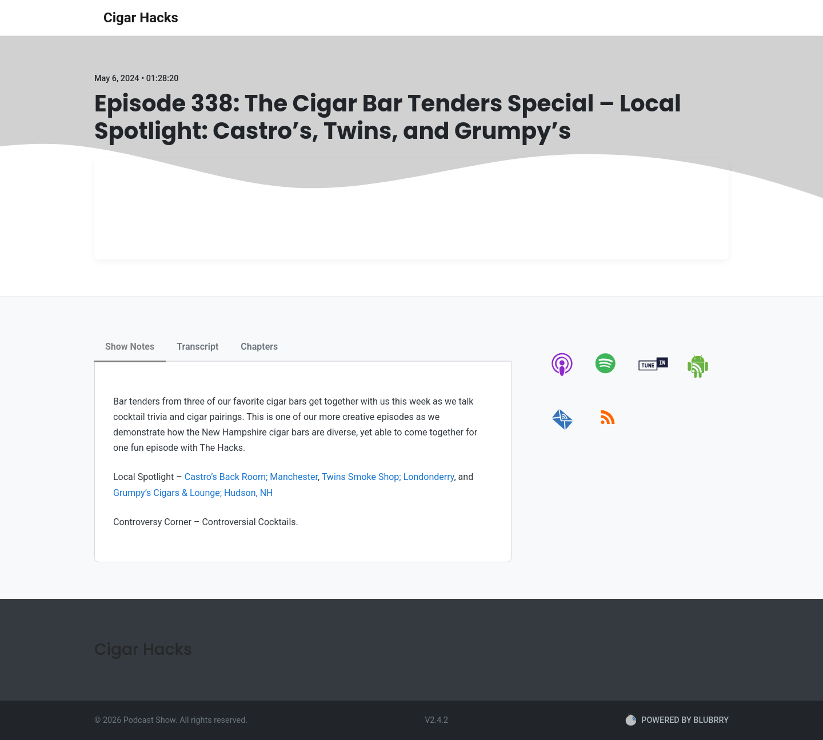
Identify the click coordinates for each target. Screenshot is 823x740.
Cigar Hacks (140, 18)
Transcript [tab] (197, 346)
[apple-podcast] (562, 375)
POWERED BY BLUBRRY (677, 720)
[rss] (608, 430)
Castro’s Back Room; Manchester (251, 476)
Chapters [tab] (259, 346)
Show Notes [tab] (129, 346)
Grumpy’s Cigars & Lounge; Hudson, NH (193, 492)
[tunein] (653, 375)
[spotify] (608, 375)
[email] (562, 430)
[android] (698, 375)
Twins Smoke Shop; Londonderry (388, 476)
